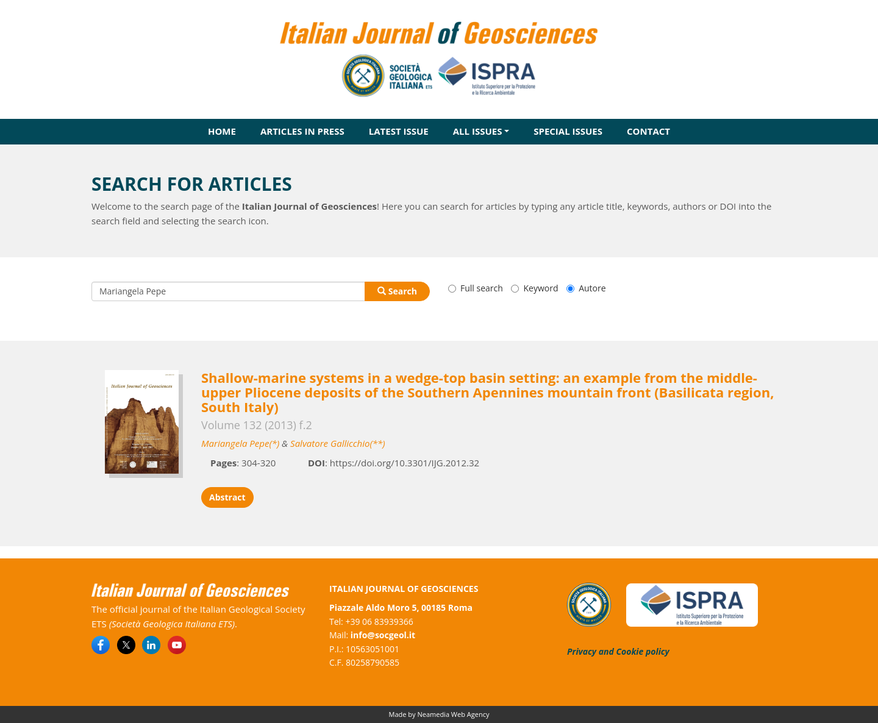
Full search (475, 288)
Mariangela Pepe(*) (240, 443)
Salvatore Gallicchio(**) (337, 443)
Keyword (534, 288)
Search (397, 291)
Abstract (227, 497)
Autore (585, 288)
